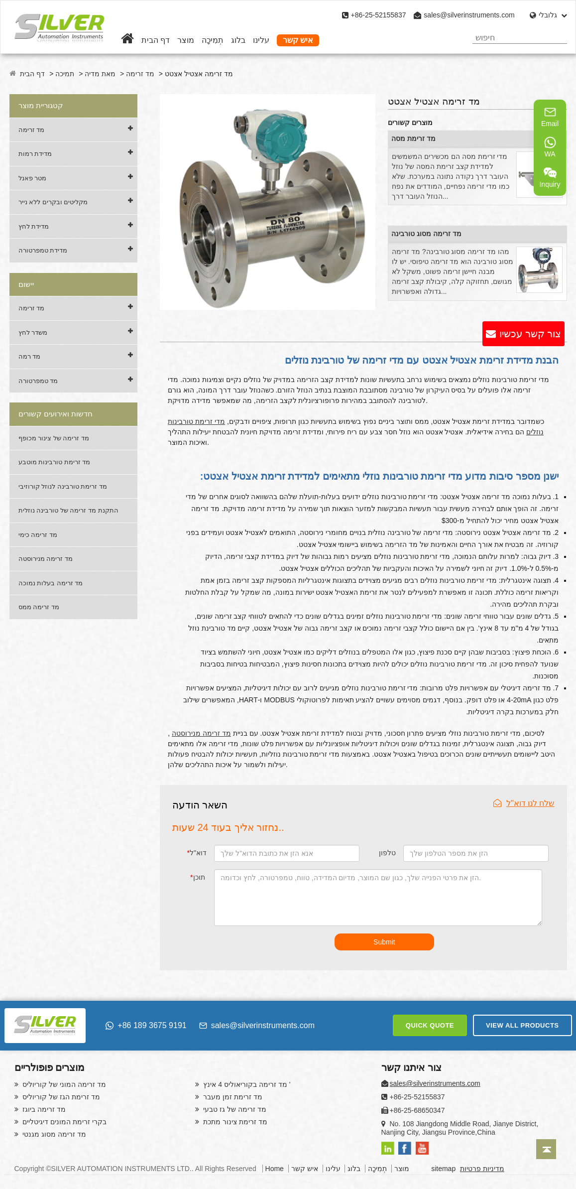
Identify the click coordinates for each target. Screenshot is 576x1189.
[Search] (555, 37)
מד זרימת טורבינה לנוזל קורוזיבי (62, 486)
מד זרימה (140, 74)
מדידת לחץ (33, 226)
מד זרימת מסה (413, 138)
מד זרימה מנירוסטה (45, 558)
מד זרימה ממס (38, 607)
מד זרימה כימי (37, 534)
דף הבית (155, 40)
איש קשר (298, 40)
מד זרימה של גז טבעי (234, 1109)
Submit (384, 942)
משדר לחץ (33, 332)
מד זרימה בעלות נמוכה (50, 583)
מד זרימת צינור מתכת (235, 1122)
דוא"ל (196, 853)
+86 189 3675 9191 (146, 1025)
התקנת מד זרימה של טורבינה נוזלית (68, 510)
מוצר (185, 40)
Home (274, 1169)
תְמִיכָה (213, 40)
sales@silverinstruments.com (469, 15)
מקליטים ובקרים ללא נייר (53, 202)
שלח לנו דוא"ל (524, 803)
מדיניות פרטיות (482, 1169)
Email (550, 117)
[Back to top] (546, 1149)
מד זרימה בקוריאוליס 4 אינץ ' (246, 1084)
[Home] (127, 40)
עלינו (261, 40)
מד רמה (29, 356)
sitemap (443, 1169)
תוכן (197, 877)
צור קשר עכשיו (530, 334)
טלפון (387, 853)
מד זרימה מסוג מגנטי (54, 1134)
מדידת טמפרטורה (43, 250)
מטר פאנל (32, 178)
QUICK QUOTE (430, 1025)
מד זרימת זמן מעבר (232, 1097)
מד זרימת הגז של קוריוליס (60, 1097)
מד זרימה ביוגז (43, 1109)
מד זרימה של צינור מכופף (53, 438)
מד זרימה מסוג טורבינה (426, 234)
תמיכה (64, 74)
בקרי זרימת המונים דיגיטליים (64, 1122)
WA (550, 147)
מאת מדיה (100, 74)
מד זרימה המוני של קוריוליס (63, 1084)
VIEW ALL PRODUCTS (522, 1025)
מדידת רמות (35, 153)
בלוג (238, 40)
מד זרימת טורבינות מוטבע (54, 462)
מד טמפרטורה (38, 381)
